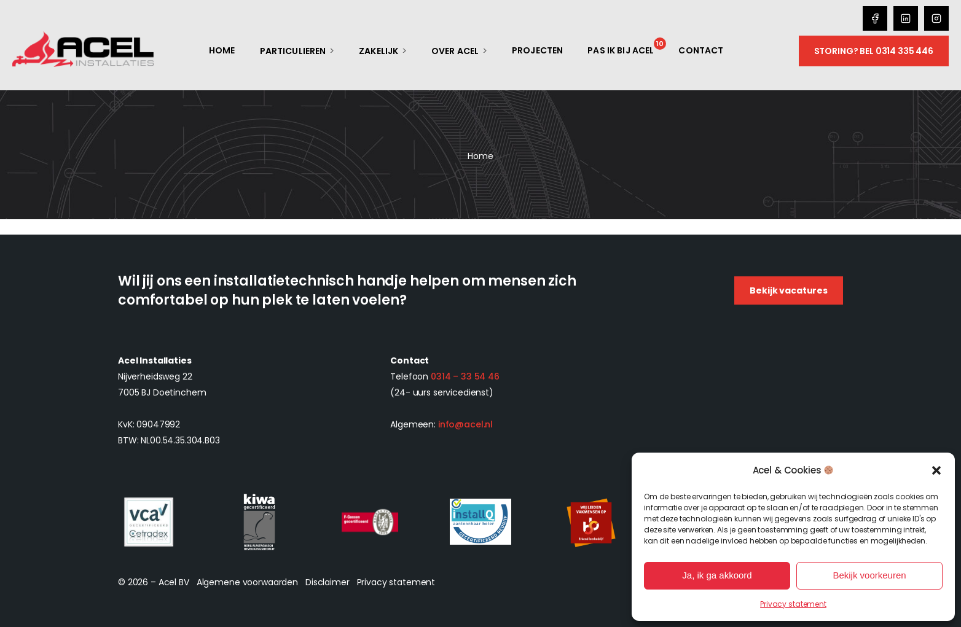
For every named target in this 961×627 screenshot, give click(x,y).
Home (222, 50)
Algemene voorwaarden (247, 582)
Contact (700, 50)
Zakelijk (378, 51)
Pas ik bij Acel (620, 50)
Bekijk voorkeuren (869, 575)
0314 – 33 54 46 (465, 376)
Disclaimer (327, 582)
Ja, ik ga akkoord (716, 575)
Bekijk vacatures (789, 290)
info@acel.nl (465, 424)
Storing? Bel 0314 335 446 (874, 51)
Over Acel (455, 51)
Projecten (537, 50)
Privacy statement (793, 604)
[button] (936, 470)
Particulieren (293, 51)
